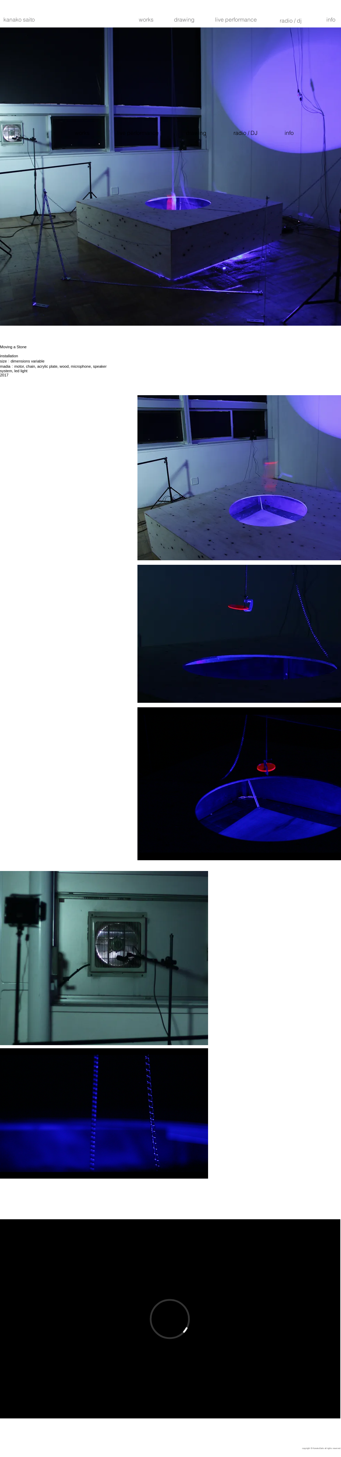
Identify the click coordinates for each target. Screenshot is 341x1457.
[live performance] (236, 19)
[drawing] (184, 19)
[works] (146, 19)
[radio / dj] (291, 20)
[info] (331, 19)
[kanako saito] (19, 19)
